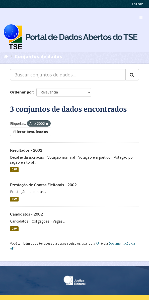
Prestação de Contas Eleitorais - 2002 (43, 184)
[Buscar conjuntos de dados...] (68, 74)
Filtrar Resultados (30, 131)
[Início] (6, 56)
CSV (14, 169)
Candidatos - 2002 (26, 214)
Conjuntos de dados (38, 56)
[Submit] (132, 74)
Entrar (137, 4)
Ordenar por (21, 92)
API (98, 243)
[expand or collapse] (141, 17)
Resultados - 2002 (26, 150)
